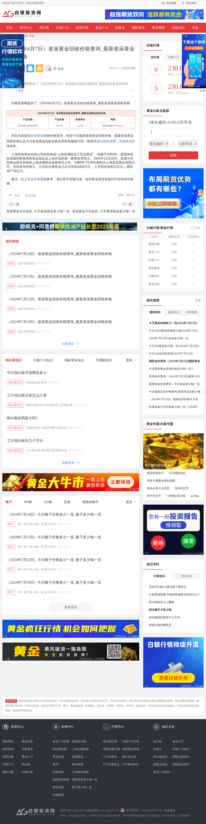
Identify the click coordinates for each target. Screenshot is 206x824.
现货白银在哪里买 (160, 625)
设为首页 (191, 3)
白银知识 (178, 27)
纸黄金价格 (79, 741)
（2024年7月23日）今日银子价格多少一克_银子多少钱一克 (54, 537)
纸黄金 (120, 27)
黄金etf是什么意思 (158, 488)
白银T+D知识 (43, 360)
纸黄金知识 (160, 764)
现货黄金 (27, 749)
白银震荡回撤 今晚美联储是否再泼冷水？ (174, 594)
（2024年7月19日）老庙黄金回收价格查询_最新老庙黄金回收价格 (59, 322)
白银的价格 (33, 427)
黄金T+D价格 (61, 741)
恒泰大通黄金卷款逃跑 (161, 480)
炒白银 (157, 741)
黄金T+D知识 (161, 771)
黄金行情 (166, 228)
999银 (28, 502)
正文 (31, 35)
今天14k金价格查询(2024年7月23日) (171, 353)
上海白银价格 (80, 749)
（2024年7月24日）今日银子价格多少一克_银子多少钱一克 (54, 514)
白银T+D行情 (130, 741)
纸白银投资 (51, 405)
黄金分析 (27, 741)
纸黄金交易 (33, 382)
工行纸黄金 (110, 756)
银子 (9, 502)
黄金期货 (158, 27)
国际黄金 (138, 27)
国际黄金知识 (74, 360)
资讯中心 (26, 27)
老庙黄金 (37, 135)
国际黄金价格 (61, 779)
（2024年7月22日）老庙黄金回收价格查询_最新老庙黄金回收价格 (59, 299)
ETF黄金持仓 (130, 764)
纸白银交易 (48, 450)
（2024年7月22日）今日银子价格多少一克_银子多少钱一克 (54, 560)
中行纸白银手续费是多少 (27, 373)
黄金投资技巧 (155, 473)
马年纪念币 (181, 488)
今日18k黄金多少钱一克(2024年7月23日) (174, 345)
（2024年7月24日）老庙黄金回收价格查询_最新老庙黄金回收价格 (59, 254)
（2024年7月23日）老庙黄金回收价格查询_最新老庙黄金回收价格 (59, 276)
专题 (195, 27)
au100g (195, 495)
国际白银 (61, 450)
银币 (55, 764)
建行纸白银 (129, 756)
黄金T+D (102, 27)
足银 (67, 502)
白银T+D (62, 27)
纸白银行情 (110, 741)
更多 (198, 300)
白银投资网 (108, 141)
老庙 (24, 35)
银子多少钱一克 (34, 524)
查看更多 (70, 607)
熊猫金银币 (90, 502)
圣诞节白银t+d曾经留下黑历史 (167, 586)
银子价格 (50, 524)
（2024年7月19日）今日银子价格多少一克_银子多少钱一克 (54, 582)
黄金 (44, 382)
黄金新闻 (8, 749)
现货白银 (82, 27)
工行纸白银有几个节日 (25, 441)
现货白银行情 (111, 749)
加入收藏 (171, 3)
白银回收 (58, 771)
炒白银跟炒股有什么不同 (164, 617)
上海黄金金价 (80, 771)
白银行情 (152, 228)
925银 (48, 502)
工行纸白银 (66, 405)
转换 (173, 155)
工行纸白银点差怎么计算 (27, 395)
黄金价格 (33, 179)
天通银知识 (104, 360)
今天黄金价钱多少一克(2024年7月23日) (173, 323)
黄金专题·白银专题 (159, 424)
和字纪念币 (154, 495)
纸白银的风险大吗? (22, 418)
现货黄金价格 (130, 749)
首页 (9, 27)
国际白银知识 (181, 756)
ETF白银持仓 (111, 764)
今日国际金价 (177, 473)
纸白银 (44, 27)
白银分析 (27, 771)
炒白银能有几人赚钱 (161, 602)
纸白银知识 (14, 360)
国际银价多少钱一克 (81, 779)
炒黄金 (157, 749)
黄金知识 (187, 576)
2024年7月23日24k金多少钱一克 (168, 338)
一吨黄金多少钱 (175, 495)
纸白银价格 (60, 749)
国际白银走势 (34, 405)
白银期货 (58, 794)
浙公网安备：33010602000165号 (144, 810)
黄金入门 (178, 741)
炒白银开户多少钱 (160, 609)
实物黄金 (125, 141)
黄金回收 (30, 195)
